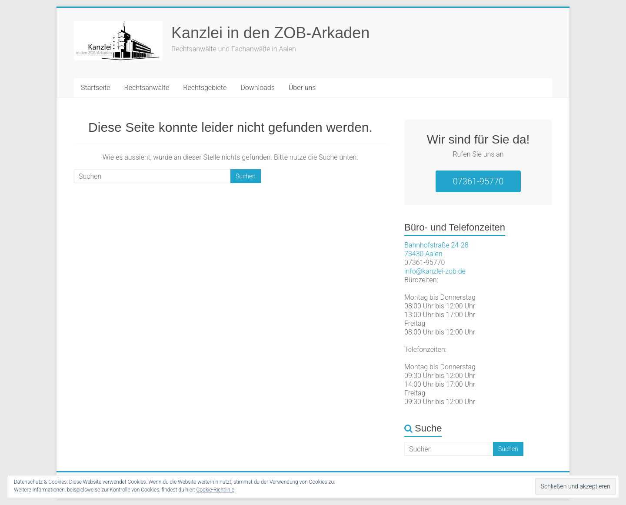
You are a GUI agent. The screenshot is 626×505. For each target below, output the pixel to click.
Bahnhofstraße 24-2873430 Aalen (436, 249)
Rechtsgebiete (204, 88)
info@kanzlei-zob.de (435, 271)
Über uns (302, 88)
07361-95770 (478, 181)
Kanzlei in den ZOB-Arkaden (270, 33)
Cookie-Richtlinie (215, 490)
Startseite (95, 88)
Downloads (257, 88)
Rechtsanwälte (147, 88)
